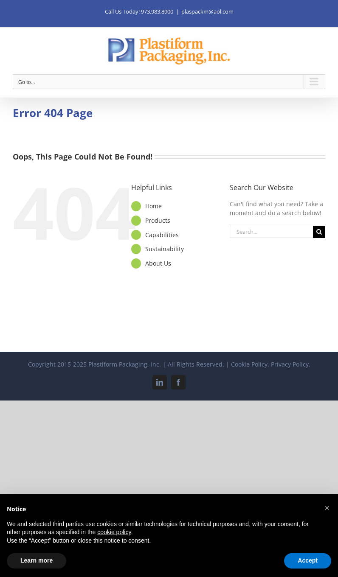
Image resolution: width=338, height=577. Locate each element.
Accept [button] (308, 560)
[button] (327, 508)
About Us (158, 263)
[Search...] (271, 232)
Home (153, 206)
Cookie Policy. (250, 364)
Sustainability (164, 249)
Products (157, 220)
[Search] (319, 232)
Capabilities (162, 235)
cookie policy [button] (114, 532)
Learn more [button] (36, 560)
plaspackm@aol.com (207, 11)
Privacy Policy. (290, 364)
